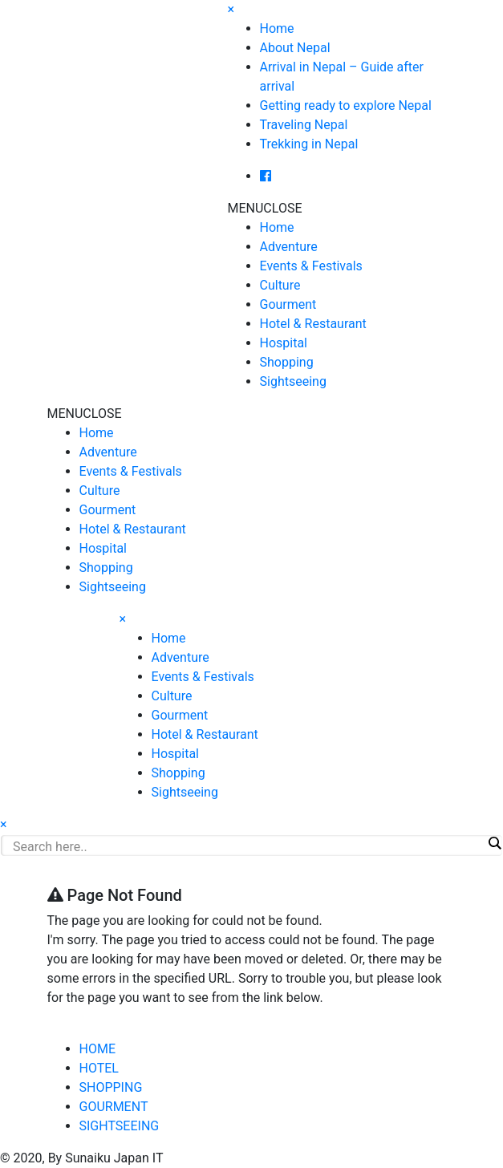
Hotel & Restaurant (313, 323)
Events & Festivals (311, 266)
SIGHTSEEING (119, 1126)
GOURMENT (113, 1106)
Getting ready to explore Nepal (346, 105)
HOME (97, 1048)
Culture (280, 285)
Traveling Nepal (304, 124)
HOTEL (99, 1068)
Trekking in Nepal (309, 144)
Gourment (288, 304)
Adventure (289, 246)
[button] (265, 208)
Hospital (284, 343)
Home (277, 28)
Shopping (287, 362)
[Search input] (247, 846)
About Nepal (295, 47)
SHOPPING (111, 1087)
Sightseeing (293, 381)
